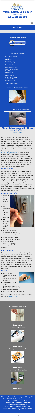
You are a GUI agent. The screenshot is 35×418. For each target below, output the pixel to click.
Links (29, 406)
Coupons (17, 404)
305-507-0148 (21, 17)
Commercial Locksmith (17, 370)
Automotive (27, 402)
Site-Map (24, 406)
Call (17, 415)
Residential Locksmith (17, 307)
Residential (12, 402)
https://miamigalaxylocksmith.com (23, 399)
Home (14, 27)
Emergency (11, 404)
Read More (17, 325)
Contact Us (24, 404)
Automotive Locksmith (17, 328)
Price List (18, 406)
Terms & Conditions (9, 406)
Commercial (19, 402)
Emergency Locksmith (17, 349)
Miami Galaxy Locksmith (9, 153)
